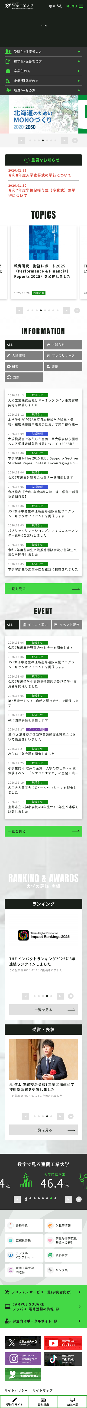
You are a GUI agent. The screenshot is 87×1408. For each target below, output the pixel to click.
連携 (55, 366)
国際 (16, 377)
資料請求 (57, 1255)
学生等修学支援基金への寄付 (62, 1240)
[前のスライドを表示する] (21, 140)
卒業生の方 (22, 70)
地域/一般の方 (24, 90)
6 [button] (51, 140)
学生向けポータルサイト (32, 1321)
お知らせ (58, 344)
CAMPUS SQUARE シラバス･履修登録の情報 (33, 1306)
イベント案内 (38, 624)
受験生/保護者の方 (28, 51)
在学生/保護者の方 (28, 61)
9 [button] (26, 1200)
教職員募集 (19, 1240)
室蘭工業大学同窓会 (20, 1270)
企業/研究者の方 (26, 80)
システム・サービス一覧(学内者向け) (42, 1292)
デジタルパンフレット (20, 1255)
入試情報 (19, 355)
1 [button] (30, 140)
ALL (10, 344)
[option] (43, 114)
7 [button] (55, 140)
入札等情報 (59, 1225)
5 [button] (47, 140)
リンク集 (57, 1270)
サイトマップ (43, 1390)
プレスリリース (63, 355)
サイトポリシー (16, 1390)
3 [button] (39, 140)
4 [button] (43, 140)
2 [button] (34, 140)
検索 (55, 6)
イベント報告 (70, 624)
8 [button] (57, 310)
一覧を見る (17, 588)
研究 (15, 366)
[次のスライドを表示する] (64, 140)
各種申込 (17, 1225)
